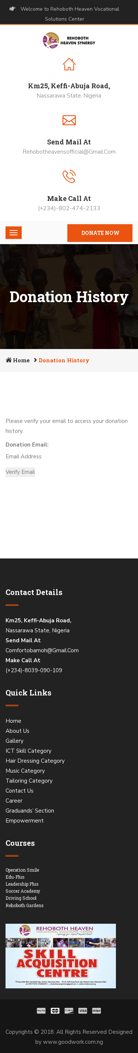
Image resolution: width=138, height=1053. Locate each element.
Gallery (15, 741)
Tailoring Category (29, 780)
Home (21, 360)
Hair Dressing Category (35, 761)
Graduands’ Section (30, 810)
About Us (17, 731)
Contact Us (19, 790)
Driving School (21, 898)
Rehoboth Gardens (25, 905)
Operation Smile (22, 870)
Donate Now (100, 232)
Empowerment (25, 820)
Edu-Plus (15, 877)
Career (14, 800)
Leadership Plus (22, 884)
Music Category (25, 771)
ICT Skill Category (29, 751)
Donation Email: (27, 444)
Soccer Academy (23, 891)
